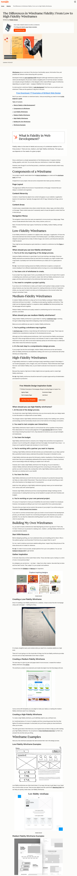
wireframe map (51, 318)
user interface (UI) (47, 429)
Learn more (43, 400)
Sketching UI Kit (57, 787)
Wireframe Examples (20, 125)
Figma (61, 244)
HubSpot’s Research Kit (19, 551)
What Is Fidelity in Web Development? (24, 105)
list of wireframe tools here (47, 731)
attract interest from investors (28, 509)
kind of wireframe (41, 175)
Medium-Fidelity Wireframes (22, 115)
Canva (27, 664)
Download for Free (19, 30)
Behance (33, 568)
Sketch (14, 246)
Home (2, 6)
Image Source (38, 596)
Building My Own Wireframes (22, 121)
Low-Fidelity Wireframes (21, 112)
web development (39, 87)
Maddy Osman (13, 20)
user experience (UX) (30, 77)
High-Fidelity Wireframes (21, 118)
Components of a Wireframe (22, 108)
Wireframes (15, 72)
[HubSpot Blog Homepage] (5, 2)
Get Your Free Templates (29, 400)
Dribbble (25, 568)
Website (9, 6)
